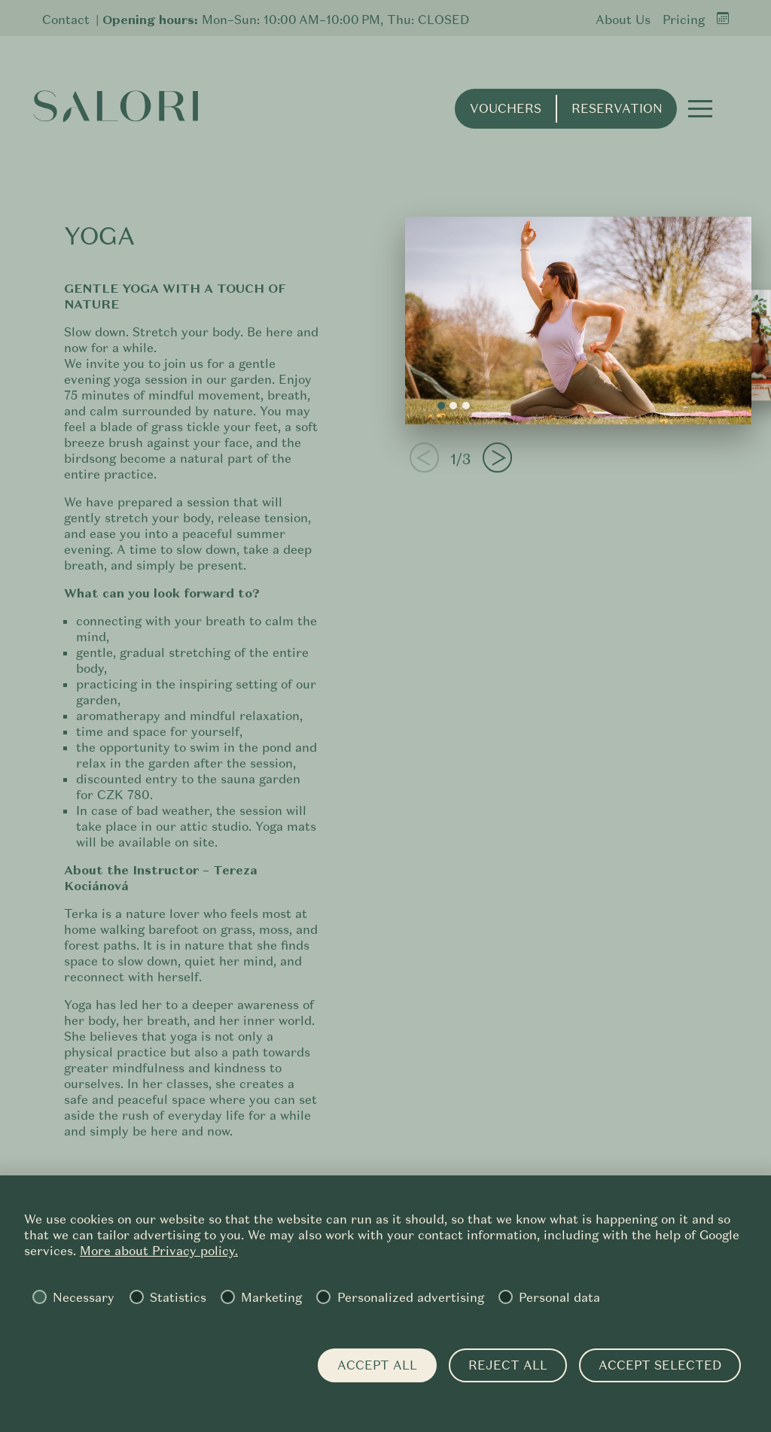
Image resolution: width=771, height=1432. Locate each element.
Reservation (617, 109)
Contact (66, 20)
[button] (700, 108)
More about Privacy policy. (159, 1251)
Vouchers (505, 109)
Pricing (684, 20)
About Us (623, 20)
